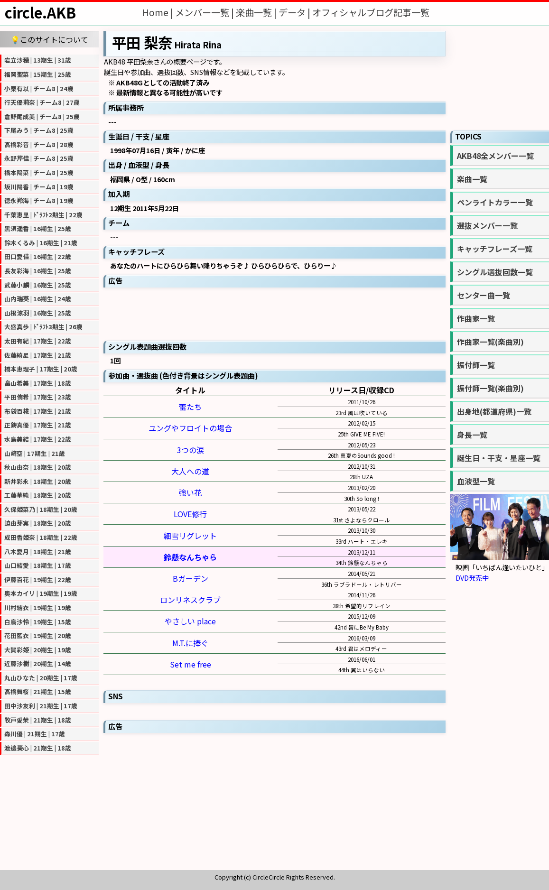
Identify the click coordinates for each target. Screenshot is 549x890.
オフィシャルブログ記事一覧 (370, 12)
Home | (158, 12)
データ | (295, 12)
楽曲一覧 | (257, 12)
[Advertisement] (274, 313)
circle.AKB (40, 12)
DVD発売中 (472, 578)
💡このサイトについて (49, 39)
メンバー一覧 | (205, 12)
